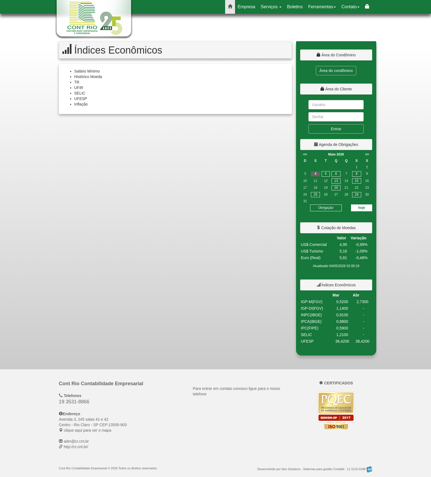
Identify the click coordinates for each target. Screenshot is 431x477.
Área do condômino (336, 70)
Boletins (295, 6)
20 (336, 188)
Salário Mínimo (87, 71)
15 (356, 181)
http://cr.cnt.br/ (76, 447)
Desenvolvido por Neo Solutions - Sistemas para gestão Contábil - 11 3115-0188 (314, 469)
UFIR (78, 87)
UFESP (80, 98)
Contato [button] (350, 6)
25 (315, 194)
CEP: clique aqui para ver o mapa (93, 424)
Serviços (271, 6)
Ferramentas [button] (322, 6)
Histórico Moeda (88, 76)
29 (356, 194)
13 (336, 181)
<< (305, 154)
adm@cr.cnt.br (76, 441)
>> (367, 154)
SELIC (79, 93)
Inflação (81, 104)
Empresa (246, 6)
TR (76, 82)
